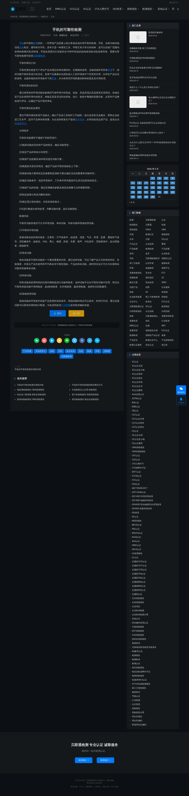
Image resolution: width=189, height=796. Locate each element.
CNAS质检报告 (138, 454)
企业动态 (136, 609)
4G (146, 294)
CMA (164, 232)
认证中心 (133, 304)
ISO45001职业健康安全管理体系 (146, 507)
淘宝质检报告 (138, 670)
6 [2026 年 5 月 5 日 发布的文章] (139, 185)
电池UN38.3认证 (139, 682)
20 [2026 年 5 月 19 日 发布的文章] (139, 194)
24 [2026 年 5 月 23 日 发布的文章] (166, 194)
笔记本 (165, 347)
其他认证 (162, 10)
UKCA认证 (136, 551)
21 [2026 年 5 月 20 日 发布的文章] (146, 194)
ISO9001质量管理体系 (142, 511)
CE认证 (165, 241)
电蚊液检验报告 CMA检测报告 (30, 392)
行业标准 (166, 323)
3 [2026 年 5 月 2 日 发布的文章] (166, 180)
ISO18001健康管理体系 (142, 503)
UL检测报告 (137, 556)
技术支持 (79, 121)
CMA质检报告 (138, 450)
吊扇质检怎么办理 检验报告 (84, 392)
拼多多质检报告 (139, 641)
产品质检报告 (168, 342)
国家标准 (166, 265)
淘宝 (147, 323)
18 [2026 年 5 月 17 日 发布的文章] (172, 190)
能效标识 (136, 694)
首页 (48, 10)
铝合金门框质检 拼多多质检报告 (31, 397)
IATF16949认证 (139, 494)
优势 (147, 289)
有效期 (165, 294)
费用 (164, 246)
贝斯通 (107, 353)
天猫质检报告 (138, 629)
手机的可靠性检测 (66, 32)
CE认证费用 (137, 445)
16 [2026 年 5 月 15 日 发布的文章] (159, 190)
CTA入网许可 (101, 10)
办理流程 (166, 313)
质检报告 (132, 10)
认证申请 (149, 265)
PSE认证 (136, 531)
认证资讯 (136, 706)
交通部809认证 (139, 588)
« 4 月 (132, 204)
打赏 (76, 316)
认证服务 (166, 289)
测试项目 (149, 280)
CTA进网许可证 (139, 470)
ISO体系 (116, 10)
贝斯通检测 (39, 58)
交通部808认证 (139, 584)
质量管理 (133, 332)
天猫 (147, 241)
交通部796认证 (139, 580)
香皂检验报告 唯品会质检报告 (85, 401)
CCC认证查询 (138, 425)
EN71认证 (136, 474)
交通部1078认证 (139, 572)
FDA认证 (136, 486)
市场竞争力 (20, 125)
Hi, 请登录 (14, 4)
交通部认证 (137, 596)
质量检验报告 (135, 275)
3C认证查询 (137, 376)
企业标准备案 (135, 299)
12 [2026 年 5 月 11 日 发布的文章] (133, 190)
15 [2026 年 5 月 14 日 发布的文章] (153, 190)
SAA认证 (136, 543)
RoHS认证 (136, 539)
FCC (163, 275)
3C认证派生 (137, 380)
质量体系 (133, 323)
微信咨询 (173, 4)
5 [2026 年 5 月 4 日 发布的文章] (132, 185)
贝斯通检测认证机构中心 (18, 10)
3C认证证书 (137, 388)
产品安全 (133, 342)
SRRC (164, 284)
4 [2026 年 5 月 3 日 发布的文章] (172, 180)
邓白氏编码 (137, 723)
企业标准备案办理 (140, 617)
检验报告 (166, 236)
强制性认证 (167, 260)
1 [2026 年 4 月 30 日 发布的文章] (152, 180)
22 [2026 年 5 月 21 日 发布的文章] (153, 194)
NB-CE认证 (137, 527)
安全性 (148, 275)
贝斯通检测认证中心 (152, 318)
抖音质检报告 (138, 637)
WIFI (164, 328)
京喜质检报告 (138, 604)
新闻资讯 (136, 645)
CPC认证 (136, 458)
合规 (147, 328)
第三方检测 (134, 265)
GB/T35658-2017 (140, 490)
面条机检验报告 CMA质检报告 (30, 401)
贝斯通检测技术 (152, 260)
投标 (131, 294)
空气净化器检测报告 (141, 686)
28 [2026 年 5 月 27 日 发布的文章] (146, 199)
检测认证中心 (151, 342)
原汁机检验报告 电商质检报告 (85, 397)
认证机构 (149, 246)
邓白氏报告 (137, 719)
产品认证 (133, 246)
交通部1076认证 (139, 564)
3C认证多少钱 (138, 372)
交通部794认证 (139, 576)
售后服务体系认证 (140, 625)
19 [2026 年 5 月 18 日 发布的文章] (133, 194)
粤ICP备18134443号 (94, 785)
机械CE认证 (137, 653)
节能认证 (136, 698)
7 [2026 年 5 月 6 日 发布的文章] (146, 185)
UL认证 (135, 560)
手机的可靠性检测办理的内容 (28, 371)
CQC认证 (136, 462)
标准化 (148, 304)
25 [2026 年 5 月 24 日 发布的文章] (172, 194)
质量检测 (133, 280)
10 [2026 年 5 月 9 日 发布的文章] (166, 185)
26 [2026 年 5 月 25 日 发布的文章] (133, 199)
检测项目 (166, 308)
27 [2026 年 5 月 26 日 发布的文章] (139, 199)
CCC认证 (74, 10)
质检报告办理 (151, 332)
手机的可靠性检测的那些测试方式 (87, 387)
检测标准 (133, 337)
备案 (164, 337)
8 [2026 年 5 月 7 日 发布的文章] (152, 185)
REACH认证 (137, 535)
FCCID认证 (137, 478)
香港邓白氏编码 (139, 727)
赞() (85, 37)
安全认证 (149, 347)
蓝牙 (147, 256)
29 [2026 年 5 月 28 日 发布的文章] (153, 199)
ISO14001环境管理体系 (142, 498)
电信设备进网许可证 (141, 674)
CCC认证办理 (138, 421)
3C (163, 280)
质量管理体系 (168, 318)
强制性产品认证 (152, 337)
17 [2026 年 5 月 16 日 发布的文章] (166, 190)
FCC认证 (165, 332)
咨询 (131, 256)
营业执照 (149, 284)
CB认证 (135, 413)
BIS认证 (135, 405)
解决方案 (133, 284)
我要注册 (26, 4)
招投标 (165, 299)
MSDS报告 (137, 523)
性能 (54, 80)
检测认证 (44, 19)
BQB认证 (136, 409)
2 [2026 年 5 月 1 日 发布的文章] (159, 180)
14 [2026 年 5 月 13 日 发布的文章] (146, 190)
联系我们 (84, 762)
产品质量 (65, 307)
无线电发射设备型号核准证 (144, 649)
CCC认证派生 (138, 429)
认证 (164, 222)
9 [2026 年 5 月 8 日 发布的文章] (159, 185)
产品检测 (133, 251)
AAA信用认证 (138, 397)
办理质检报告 (135, 313)
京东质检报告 (138, 600)
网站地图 (110, 783)
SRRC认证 (60, 10)
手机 (21, 45)
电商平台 (166, 270)
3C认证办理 (137, 368)
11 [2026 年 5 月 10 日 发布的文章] (172, 185)
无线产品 (133, 289)
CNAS (148, 232)
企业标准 (166, 256)
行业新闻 (136, 702)
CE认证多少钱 (138, 441)
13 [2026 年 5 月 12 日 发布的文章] (139, 190)
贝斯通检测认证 (136, 308)
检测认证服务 (135, 347)
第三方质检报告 (139, 690)
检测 (35, 45)
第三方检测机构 (152, 299)
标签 (131, 318)
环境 (110, 72)
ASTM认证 (137, 401)
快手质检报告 (138, 633)
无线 (21, 49)
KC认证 (135, 519)
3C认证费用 (137, 392)
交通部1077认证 (139, 568)
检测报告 (147, 10)
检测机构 (149, 251)
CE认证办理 (137, 437)
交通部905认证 (139, 592)
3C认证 (87, 10)
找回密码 (36, 4)
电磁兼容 (149, 270)
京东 (131, 241)
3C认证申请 (137, 384)
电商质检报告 (138, 678)
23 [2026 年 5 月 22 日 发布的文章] (159, 194)
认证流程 (149, 313)
